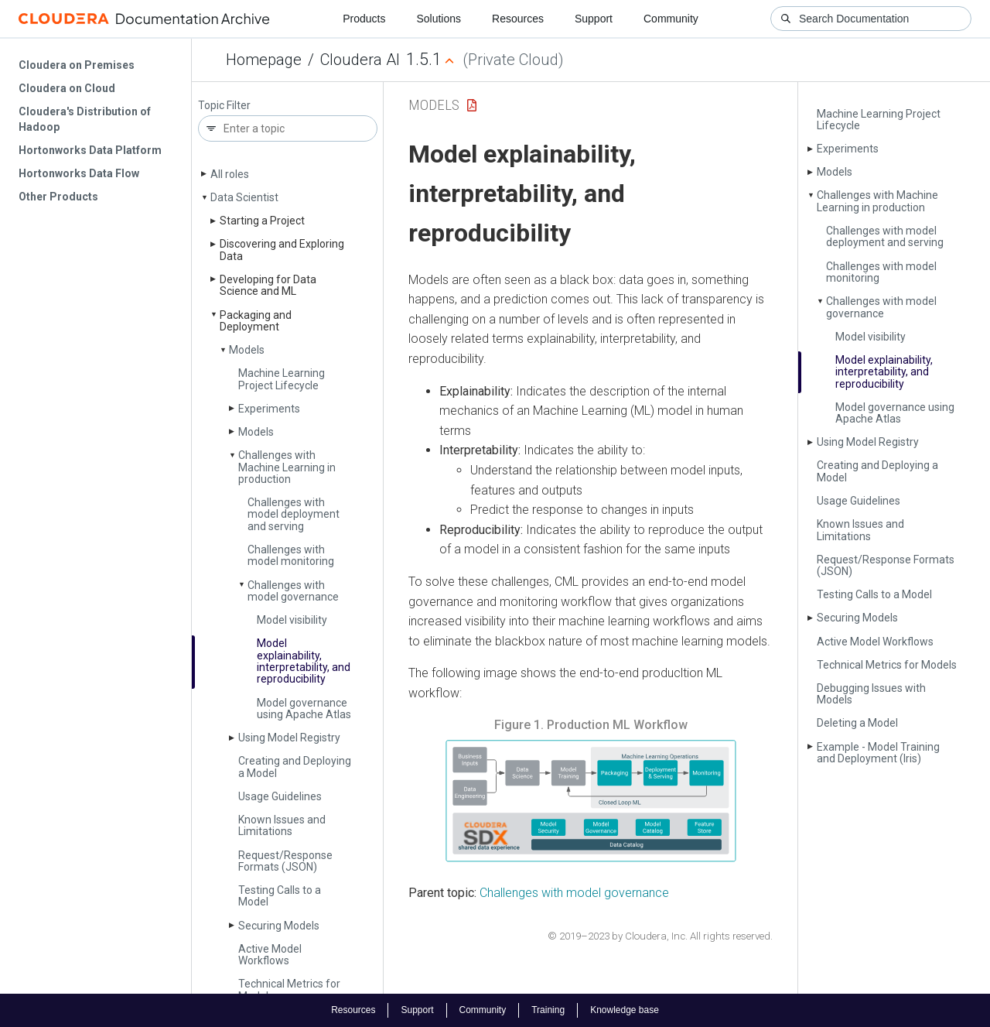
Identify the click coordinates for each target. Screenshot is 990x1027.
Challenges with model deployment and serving (294, 514)
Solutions (438, 18)
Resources (518, 18)
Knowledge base (624, 1010)
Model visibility (292, 620)
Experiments (269, 408)
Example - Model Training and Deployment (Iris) (878, 753)
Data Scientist (244, 197)
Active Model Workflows (270, 955)
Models (247, 350)
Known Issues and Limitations (282, 825)
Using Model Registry (289, 737)
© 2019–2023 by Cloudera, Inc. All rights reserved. (660, 936)
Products (364, 18)
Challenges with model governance (293, 591)
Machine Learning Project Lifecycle (281, 379)
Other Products (58, 196)
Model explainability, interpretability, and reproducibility (303, 661)
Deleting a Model (857, 723)
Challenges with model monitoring (291, 555)
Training (548, 1010)
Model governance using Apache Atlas (304, 709)
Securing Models (278, 925)
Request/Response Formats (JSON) (285, 861)
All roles (229, 174)
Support (594, 18)
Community (671, 18)
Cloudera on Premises (77, 65)
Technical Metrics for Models (289, 989)
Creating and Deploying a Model (294, 767)
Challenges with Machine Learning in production (287, 467)
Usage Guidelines (280, 796)
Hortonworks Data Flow (79, 173)
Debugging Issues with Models (871, 694)
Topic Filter (224, 105)
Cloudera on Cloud (67, 88)
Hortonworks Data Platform (90, 150)
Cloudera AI (360, 59)
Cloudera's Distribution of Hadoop (85, 119)
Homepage (264, 59)
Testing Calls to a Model (279, 896)
